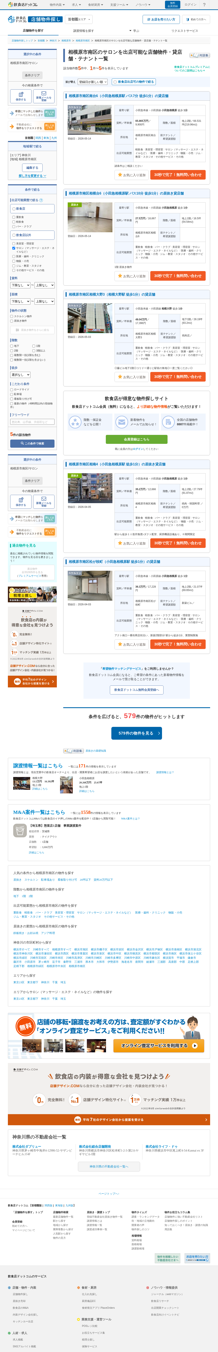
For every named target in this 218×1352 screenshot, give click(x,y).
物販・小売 (175, 912)
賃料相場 (137, 1240)
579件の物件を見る (139, 733)
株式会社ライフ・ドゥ (162, 1146)
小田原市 (30, 961)
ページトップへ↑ (109, 1193)
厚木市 (89, 961)
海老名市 (126, 961)
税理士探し (88, 1339)
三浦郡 (161, 961)
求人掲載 (18, 1339)
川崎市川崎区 (93, 957)
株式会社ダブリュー (26, 1146)
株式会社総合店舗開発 (95, 1146)
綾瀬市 (150, 961)
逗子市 (56, 961)
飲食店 (19, 208)
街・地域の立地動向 (143, 1220)
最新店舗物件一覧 (63, 1216)
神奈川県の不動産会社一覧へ (109, 1166)
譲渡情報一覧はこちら (38, 765)
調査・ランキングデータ (146, 1216)
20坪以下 (85, 879)
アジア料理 (48, 933)
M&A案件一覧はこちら (39, 812)
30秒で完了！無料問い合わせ (178, 175)
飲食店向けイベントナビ (165, 1314)
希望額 (33, 847)
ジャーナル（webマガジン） (167, 1294)
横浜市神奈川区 (23, 953)
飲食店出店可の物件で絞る (134, 81)
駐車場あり (48, 879)
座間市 (139, 961)
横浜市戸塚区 (154, 949)
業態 (31, 836)
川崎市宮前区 (38, 957)
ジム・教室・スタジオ (27, 916)
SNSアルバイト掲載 (24, 1346)
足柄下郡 (18, 966)
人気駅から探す (62, 1233)
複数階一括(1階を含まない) (27, 359)
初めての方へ (19, 1225)
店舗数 (33, 841)
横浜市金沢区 (135, 949)
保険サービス (89, 1346)
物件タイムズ (139, 1212)
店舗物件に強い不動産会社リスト (184, 1216)
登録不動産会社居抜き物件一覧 (105, 1216)
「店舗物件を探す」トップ (27, 1212)
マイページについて (23, 1230)
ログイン (138, 448)
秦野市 (67, 961)
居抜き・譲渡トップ (98, 1212)
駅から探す (59, 1220)
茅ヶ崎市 (43, 961)
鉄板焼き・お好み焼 (25, 933)
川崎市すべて (41, 949)
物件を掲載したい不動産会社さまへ (167, 1258)
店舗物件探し (20, 1294)
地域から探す (60, 1225)
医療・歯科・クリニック (150, 912)
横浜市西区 (62, 953)
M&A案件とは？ (130, 818)
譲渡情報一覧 (94, 1225)
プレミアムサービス (29, 575)
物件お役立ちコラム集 (177, 1212)
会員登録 (17, 1221)
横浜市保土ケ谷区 (190, 953)
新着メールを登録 (44, 96)
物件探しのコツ (140, 1229)
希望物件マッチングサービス (121, 668)
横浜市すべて (21, 949)
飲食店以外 (22, 235)
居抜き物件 (18, 320)
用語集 (168, 1229)
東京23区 (18, 982)
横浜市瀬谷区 (44, 953)
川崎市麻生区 (151, 957)
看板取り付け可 (21, 398)
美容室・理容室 (64, 912)
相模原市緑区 (35, 966)
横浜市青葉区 (80, 953)
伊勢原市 (113, 961)
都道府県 (34, 831)
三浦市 (78, 961)
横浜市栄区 (117, 949)
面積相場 (137, 1244)
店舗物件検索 (60, 1212)
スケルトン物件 (21, 316)
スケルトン (31, 879)
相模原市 (66, 40)
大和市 (100, 961)
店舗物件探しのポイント (179, 1220)
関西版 (48, 1205)
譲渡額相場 (138, 1248)
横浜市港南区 (174, 949)
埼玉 (63, 982)
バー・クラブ (22, 226)
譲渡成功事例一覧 (97, 1229)
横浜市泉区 (98, 953)
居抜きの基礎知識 (96, 750)
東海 (46, 137)
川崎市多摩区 (113, 957)
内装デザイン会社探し (25, 1314)
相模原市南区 (83, 40)
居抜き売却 (19, 1301)
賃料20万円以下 (103, 879)
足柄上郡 (193, 961)
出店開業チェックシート (165, 1307)
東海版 (59, 1205)
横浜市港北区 (193, 949)
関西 (38, 137)
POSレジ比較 (90, 1325)
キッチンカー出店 (23, 1321)
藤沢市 (17, 961)
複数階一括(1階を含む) (25, 355)
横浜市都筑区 (151, 953)
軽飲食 (18, 221)
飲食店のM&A (21, 1307)
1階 (36, 345)
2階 (14, 350)
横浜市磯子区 (99, 949)
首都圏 (41, 40)
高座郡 (172, 961)
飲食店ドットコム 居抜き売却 (197, 1258)
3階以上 (38, 350)
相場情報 (137, 1235)
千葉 (55, 982)
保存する (21, 96)
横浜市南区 (170, 953)
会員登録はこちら (136, 439)
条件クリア (32, 75)
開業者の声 (138, 1225)
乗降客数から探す (63, 1229)
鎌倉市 (192, 957)
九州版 (69, 1205)
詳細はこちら (40, 788)
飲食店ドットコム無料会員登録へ (136, 689)
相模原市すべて (62, 949)
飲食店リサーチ (160, 1301)
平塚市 (181, 957)
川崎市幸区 (56, 957)
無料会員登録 (173, 4)
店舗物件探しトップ (22, 40)
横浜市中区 (114, 953)
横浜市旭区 (81, 949)
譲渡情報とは (94, 1220)
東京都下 (32, 982)
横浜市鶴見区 (132, 953)
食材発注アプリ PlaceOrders (98, 1307)
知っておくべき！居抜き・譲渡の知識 (186, 1225)
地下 (14, 345)
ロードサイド (19, 389)
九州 (54, 137)
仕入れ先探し (89, 1294)
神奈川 (53, 40)
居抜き (17, 879)
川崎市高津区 (74, 957)
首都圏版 (37, 1205)
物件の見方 (59, 1237)
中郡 (182, 961)
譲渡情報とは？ (165, 772)
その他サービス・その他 (59, 916)
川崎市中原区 (132, 957)
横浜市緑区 (20, 957)
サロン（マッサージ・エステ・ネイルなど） (104, 912)
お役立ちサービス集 (93, 1332)
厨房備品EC (89, 1301)
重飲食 (18, 217)
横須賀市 (168, 957)
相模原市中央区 (56, 966)
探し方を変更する (32, 175)
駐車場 (16, 394)
